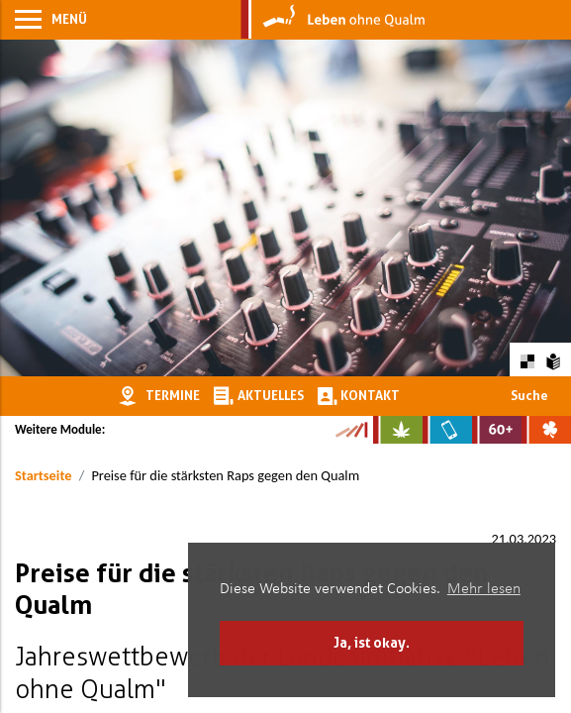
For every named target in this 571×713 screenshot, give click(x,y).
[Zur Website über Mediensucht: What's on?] (447, 430)
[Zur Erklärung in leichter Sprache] (553, 359)
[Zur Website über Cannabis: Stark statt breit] (398, 430)
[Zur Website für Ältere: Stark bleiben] (497, 430)
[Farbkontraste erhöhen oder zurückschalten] (527, 359)
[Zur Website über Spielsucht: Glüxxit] (546, 430)
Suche (529, 395)
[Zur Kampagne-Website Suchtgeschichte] (351, 430)
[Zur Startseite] (333, 20)
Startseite (43, 475)
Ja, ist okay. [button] (371, 642)
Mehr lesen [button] (484, 589)
